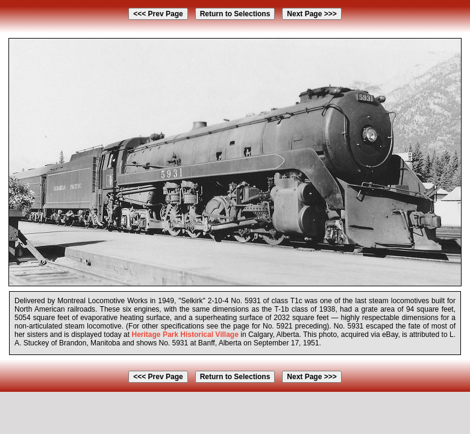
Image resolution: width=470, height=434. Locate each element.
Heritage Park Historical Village (184, 334)
